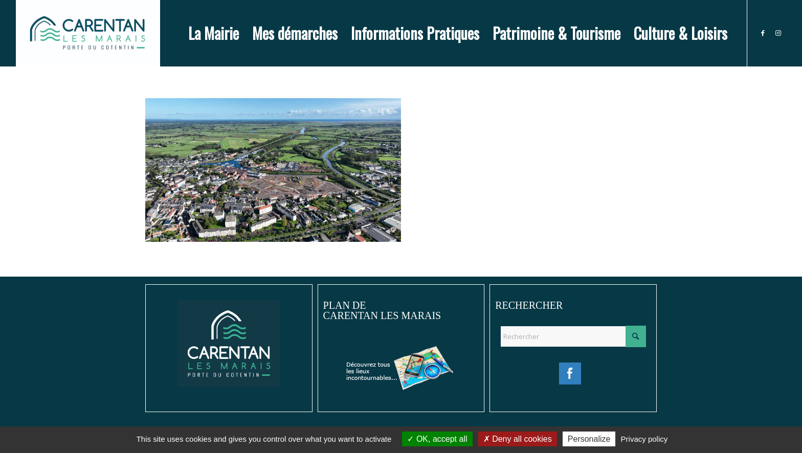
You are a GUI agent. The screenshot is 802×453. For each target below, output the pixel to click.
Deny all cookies (517, 439)
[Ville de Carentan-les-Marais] (88, 33)
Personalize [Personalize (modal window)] (589, 439)
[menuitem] (214, 33)
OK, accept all (437, 439)
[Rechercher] (573, 336)
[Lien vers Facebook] (763, 32)
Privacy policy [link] (644, 439)
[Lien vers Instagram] (778, 32)
